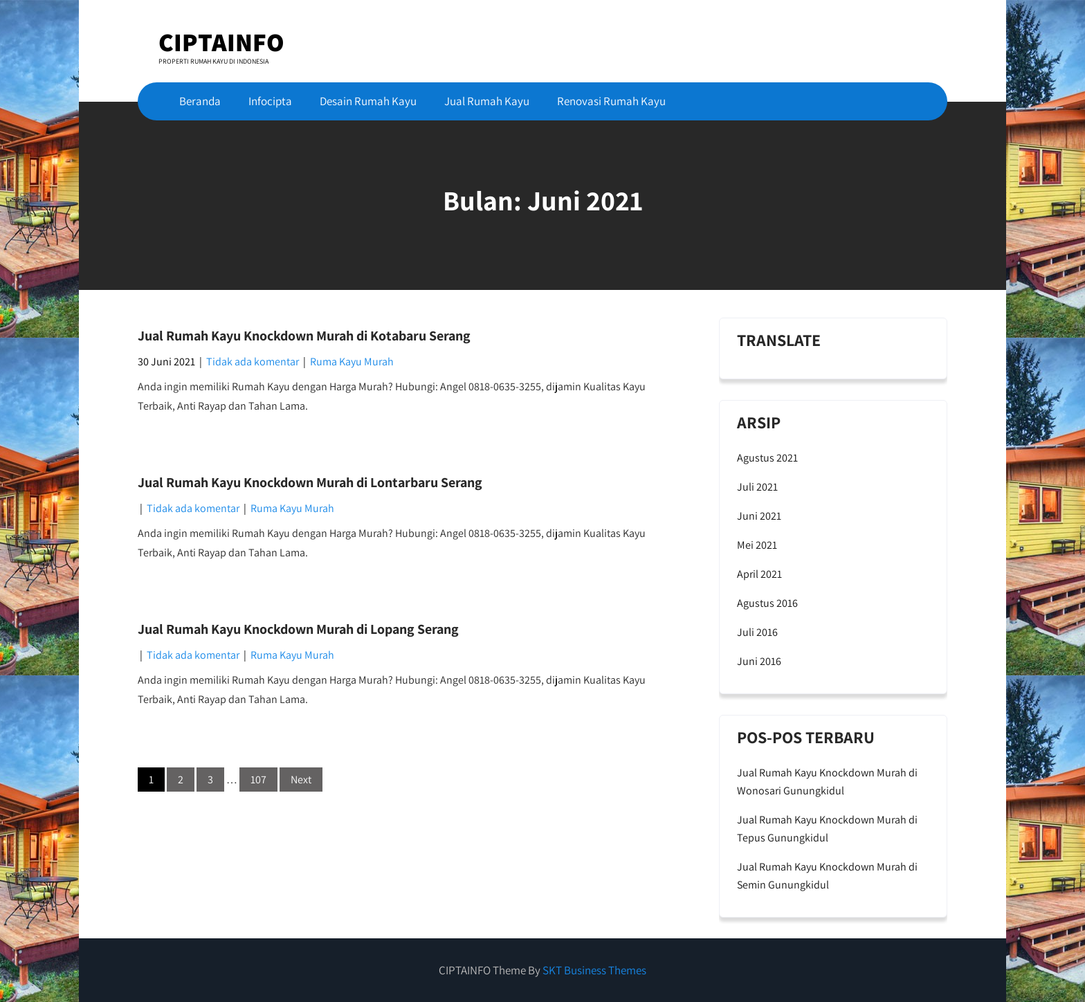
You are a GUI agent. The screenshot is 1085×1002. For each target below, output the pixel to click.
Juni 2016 (759, 661)
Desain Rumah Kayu (368, 101)
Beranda (200, 101)
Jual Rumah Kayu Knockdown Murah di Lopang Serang (298, 629)
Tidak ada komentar (252, 361)
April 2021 (759, 574)
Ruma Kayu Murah (352, 361)
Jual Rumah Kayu (486, 101)
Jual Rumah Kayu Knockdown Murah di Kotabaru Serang (304, 336)
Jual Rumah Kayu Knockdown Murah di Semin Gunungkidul (827, 875)
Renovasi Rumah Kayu (611, 101)
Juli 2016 (757, 632)
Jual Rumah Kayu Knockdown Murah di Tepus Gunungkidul (827, 828)
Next (301, 779)
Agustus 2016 (767, 603)
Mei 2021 (757, 545)
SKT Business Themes (594, 970)
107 (258, 779)
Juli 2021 (757, 487)
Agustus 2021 (767, 457)
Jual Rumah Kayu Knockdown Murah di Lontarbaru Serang (310, 482)
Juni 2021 (759, 516)
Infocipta (270, 101)
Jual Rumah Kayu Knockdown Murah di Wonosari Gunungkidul (827, 781)
